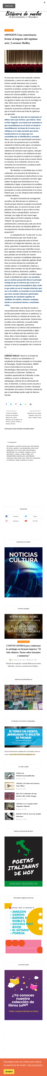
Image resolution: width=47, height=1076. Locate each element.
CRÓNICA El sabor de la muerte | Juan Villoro (28, 784)
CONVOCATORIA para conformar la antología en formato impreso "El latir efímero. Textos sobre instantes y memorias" (23, 650)
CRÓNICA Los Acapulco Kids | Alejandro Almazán (27, 805)
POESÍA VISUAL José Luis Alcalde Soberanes (28, 815)
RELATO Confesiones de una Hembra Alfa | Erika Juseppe (26, 795)
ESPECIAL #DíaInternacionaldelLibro (25, 774)
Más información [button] (35, 1065)
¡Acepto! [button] (9, 1072)
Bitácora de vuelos (20, 660)
